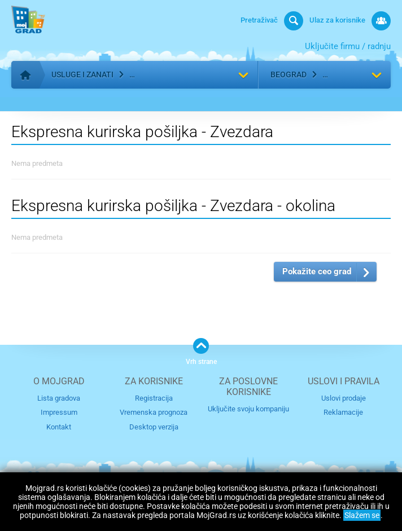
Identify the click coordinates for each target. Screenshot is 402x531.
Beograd (288, 74)
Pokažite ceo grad (316, 271)
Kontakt (58, 427)
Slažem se (361, 515)
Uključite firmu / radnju (348, 46)
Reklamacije (343, 412)
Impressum (59, 412)
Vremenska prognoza (153, 412)
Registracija (154, 398)
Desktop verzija (153, 427)
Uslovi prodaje (343, 398)
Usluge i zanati (82, 74)
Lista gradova (58, 398)
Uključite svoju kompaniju (248, 409)
